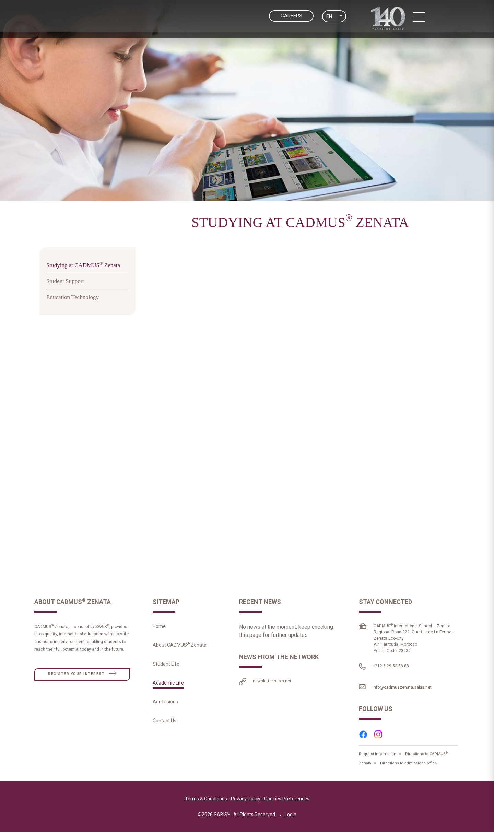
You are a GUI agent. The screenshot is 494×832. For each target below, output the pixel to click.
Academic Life (168, 685)
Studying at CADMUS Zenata (83, 266)
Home (159, 628)
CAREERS (291, 16)
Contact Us (164, 722)
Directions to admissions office (408, 765)
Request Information (378, 756)
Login (290, 816)
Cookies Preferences (286, 801)
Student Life (166, 666)
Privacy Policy (246, 801)
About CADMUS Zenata (180, 647)
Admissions (165, 703)
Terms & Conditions (206, 801)
